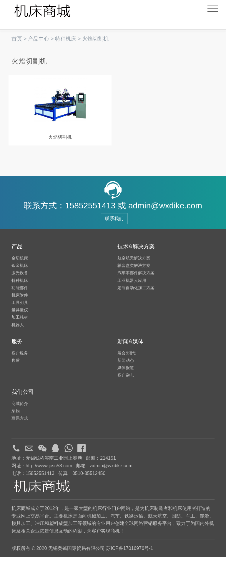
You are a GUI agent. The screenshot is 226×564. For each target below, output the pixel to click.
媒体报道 (125, 375)
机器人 (17, 332)
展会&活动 (127, 360)
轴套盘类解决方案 (133, 272)
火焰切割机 (95, 39)
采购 (15, 418)
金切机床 (19, 265)
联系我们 (114, 225)
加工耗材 (19, 324)
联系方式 (19, 425)
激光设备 (19, 280)
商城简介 (19, 411)
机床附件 (19, 302)
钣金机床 (19, 272)
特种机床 (65, 39)
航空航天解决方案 (133, 265)
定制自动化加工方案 (135, 295)
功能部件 (19, 295)
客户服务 (19, 360)
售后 (15, 367)
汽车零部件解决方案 (135, 280)
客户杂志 (125, 382)
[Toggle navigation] (213, 8)
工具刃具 (19, 309)
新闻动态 (125, 367)
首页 (16, 39)
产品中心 (38, 39)
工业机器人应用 (131, 287)
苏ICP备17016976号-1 (129, 555)
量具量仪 (19, 317)
